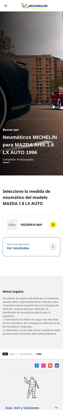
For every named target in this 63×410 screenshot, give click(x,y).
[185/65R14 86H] (31, 224)
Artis (12, 354)
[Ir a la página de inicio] (34, 6)
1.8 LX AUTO (25, 354)
